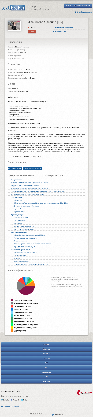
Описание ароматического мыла (25, 252)
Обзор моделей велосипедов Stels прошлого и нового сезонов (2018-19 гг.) (41, 203)
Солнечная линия (20, 255)
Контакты (46, 381)
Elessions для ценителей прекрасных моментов (31, 264)
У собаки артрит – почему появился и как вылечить (32, 244)
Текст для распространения (24, 229)
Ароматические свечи (21, 261)
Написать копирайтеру (63, 27)
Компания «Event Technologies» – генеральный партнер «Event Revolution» (38, 191)
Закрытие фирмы (20, 220)
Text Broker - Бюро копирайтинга (25, 8)
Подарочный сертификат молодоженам (25, 185)
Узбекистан (18, 200)
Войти (68, 5)
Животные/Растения (18, 232)
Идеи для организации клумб (24, 247)
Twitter (24, 400)
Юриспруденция (17, 215)
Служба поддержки (83, 12)
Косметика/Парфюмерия (20, 250)
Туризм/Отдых (16, 197)
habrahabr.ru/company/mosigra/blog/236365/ (29, 235)
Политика (46, 358)
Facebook (15, 400)
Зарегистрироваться (82, 5)
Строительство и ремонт (32, 168)
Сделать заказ (60, 31)
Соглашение (46, 354)
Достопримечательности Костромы (26, 206)
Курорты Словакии (20, 209)
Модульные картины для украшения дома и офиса (29, 188)
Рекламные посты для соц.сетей (25, 238)
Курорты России (19, 212)
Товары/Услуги (16, 180)
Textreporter (59, 414)
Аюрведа (17, 258)
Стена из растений (20, 241)
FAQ (46, 367)
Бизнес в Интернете (21, 218)
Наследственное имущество (24, 226)
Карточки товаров (14, 168)
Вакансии (46, 349)
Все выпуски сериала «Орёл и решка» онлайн (27, 194)
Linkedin (5, 400)
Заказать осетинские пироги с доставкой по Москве (29, 183)
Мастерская (46, 372)
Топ (46, 363)
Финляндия (18, 223)
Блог (46, 377)
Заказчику (46, 344)
